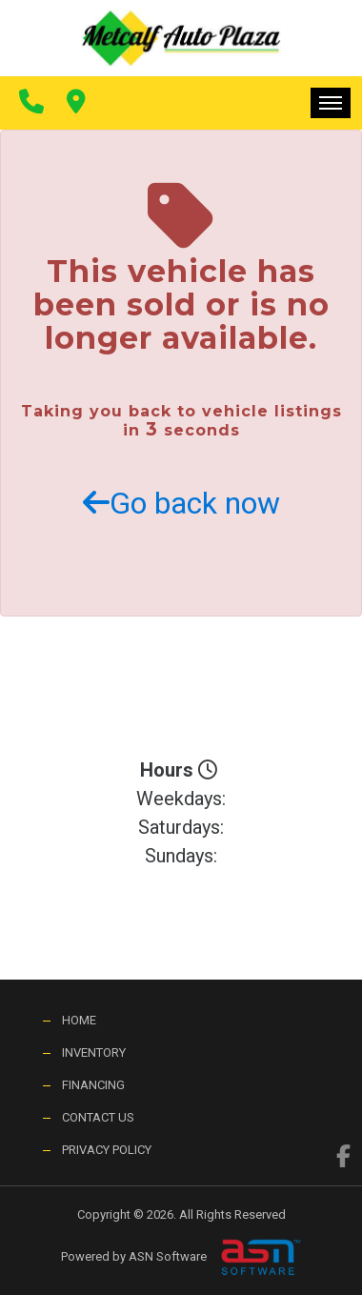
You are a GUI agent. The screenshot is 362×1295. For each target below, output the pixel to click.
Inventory (94, 1052)
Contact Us (98, 1117)
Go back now (181, 503)
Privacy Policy (106, 1150)
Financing (93, 1085)
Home (79, 1020)
